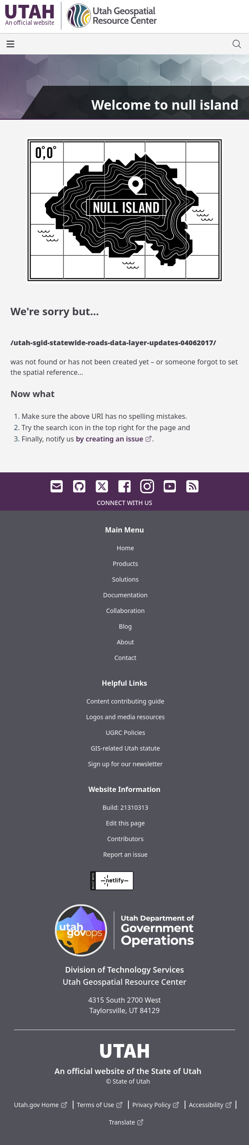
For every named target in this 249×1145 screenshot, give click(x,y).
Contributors (125, 839)
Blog (125, 626)
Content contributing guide (126, 701)
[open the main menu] (10, 44)
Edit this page (125, 823)
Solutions (125, 579)
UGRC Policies (125, 732)
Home (125, 548)
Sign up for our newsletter (125, 764)
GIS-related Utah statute (125, 748)
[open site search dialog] (237, 44)
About (125, 642)
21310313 (134, 807)
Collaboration (125, 610)
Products (125, 563)
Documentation (125, 595)
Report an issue (125, 854)
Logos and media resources (125, 717)
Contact (125, 657)
